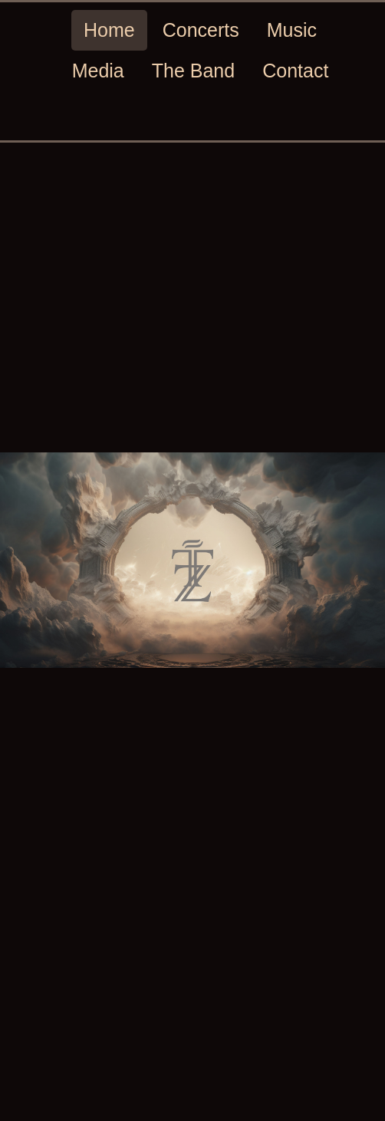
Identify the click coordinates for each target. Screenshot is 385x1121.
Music (292, 30)
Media (98, 70)
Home (109, 30)
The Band (193, 70)
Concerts (201, 30)
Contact (295, 70)
